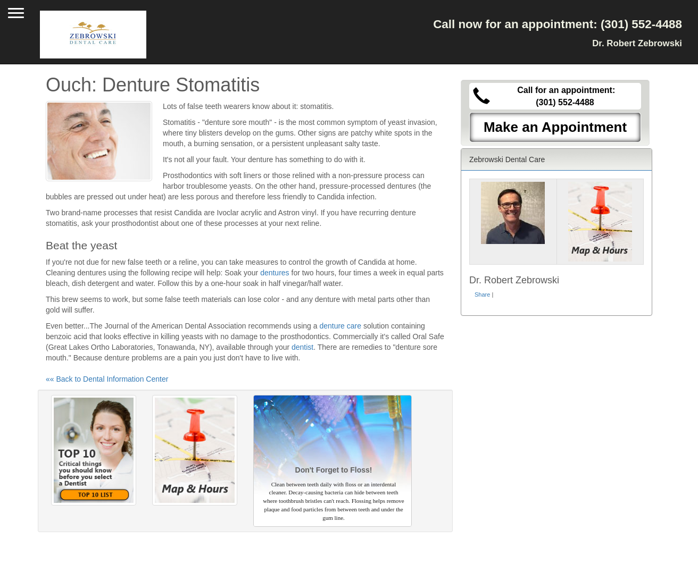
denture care (340, 326)
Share (482, 294)
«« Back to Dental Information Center (107, 379)
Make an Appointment (555, 127)
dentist (302, 347)
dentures (274, 272)
